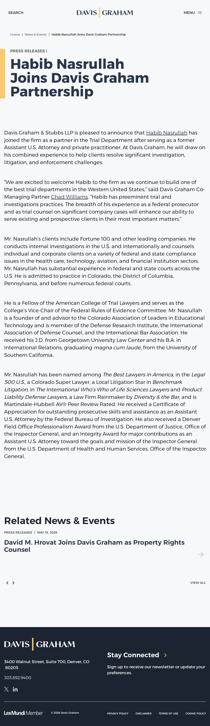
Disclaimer (144, 713)
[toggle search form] (16, 12)
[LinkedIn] (15, 690)
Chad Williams (69, 197)
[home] (105, 12)
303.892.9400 (17, 677)
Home (15, 34)
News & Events (36, 34)
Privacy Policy (117, 713)
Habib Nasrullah (166, 133)
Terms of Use (168, 713)
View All (198, 583)
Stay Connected (137, 655)
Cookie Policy (196, 713)
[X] (6, 690)
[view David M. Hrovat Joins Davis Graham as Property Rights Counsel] (105, 543)
